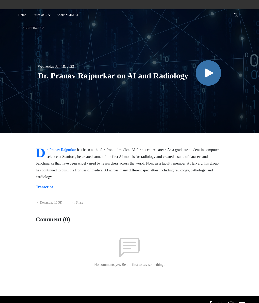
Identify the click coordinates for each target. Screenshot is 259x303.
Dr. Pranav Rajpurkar (61, 150)
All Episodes (30, 28)
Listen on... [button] (40, 15)
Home (22, 15)
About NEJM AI (67, 15)
